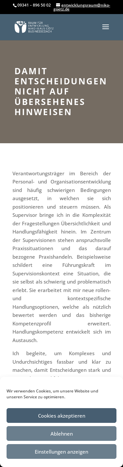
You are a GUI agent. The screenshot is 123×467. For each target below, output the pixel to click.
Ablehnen (62, 433)
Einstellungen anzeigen (61, 451)
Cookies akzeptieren (61, 415)
